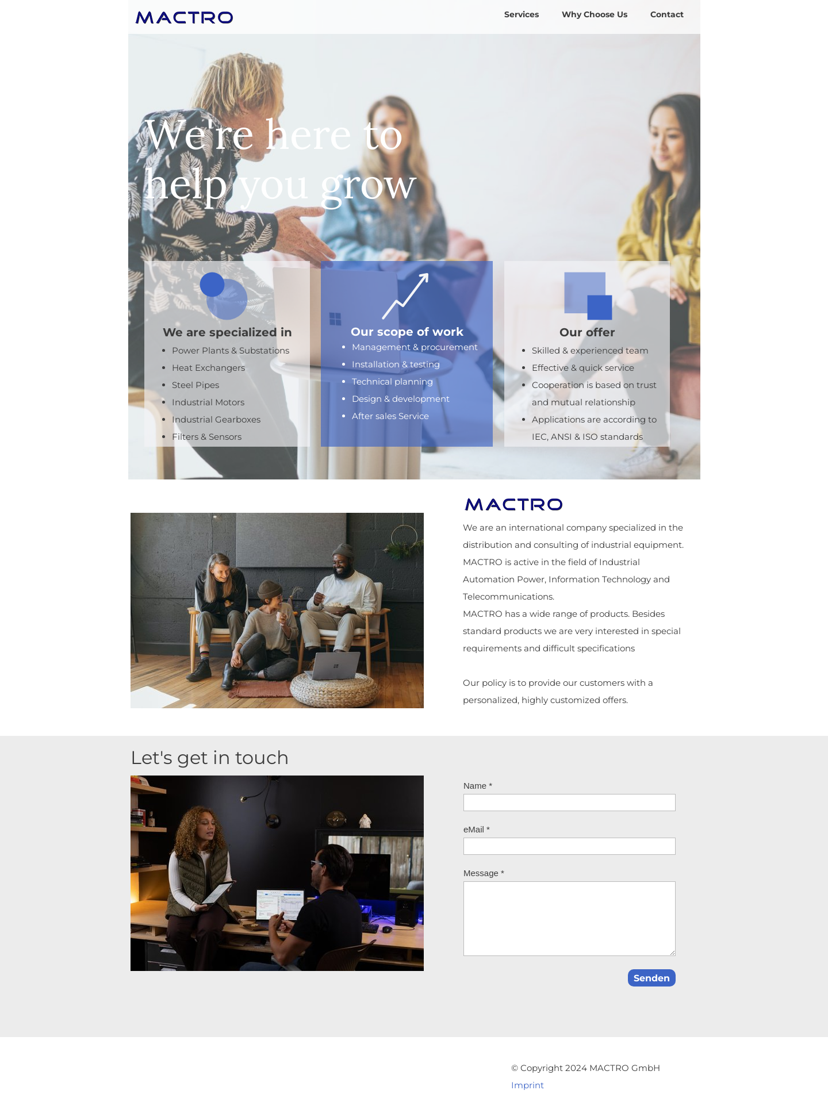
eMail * (476, 829)
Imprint (527, 1085)
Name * (477, 785)
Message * (483, 873)
